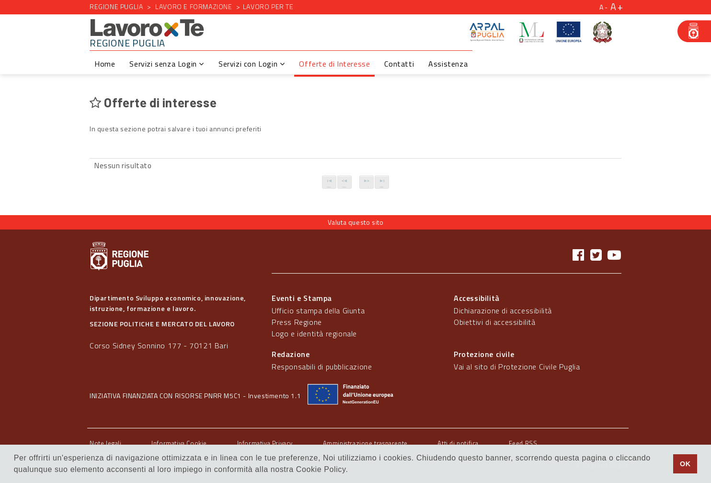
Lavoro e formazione (193, 6)
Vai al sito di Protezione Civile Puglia (517, 366)
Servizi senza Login (166, 63)
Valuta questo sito (356, 222)
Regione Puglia (116, 6)
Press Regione (297, 322)
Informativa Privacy (265, 443)
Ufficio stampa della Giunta (318, 310)
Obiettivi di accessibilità (495, 322)
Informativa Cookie (179, 443)
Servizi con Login (251, 63)
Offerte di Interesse (334, 63)
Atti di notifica (458, 443)
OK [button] (685, 464)
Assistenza (448, 63)
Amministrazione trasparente (365, 443)
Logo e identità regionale (314, 333)
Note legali (106, 443)
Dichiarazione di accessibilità (503, 310)
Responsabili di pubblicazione (322, 366)
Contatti (399, 63)
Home (104, 63)
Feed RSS (523, 443)
